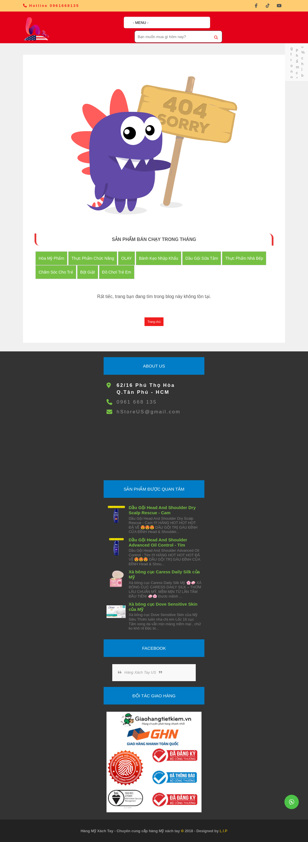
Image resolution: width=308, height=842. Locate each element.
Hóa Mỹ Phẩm (51, 258)
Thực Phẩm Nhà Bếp (244, 258)
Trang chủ (153, 321)
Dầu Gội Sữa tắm (201, 258)
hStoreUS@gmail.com (148, 412)
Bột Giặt (87, 272)
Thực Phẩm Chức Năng (92, 258)
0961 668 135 (137, 402)
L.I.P (223, 831)
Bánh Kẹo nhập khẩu (158, 258)
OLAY (126, 258)
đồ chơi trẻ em (116, 272)
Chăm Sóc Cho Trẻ (56, 272)
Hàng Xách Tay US (140, 672)
